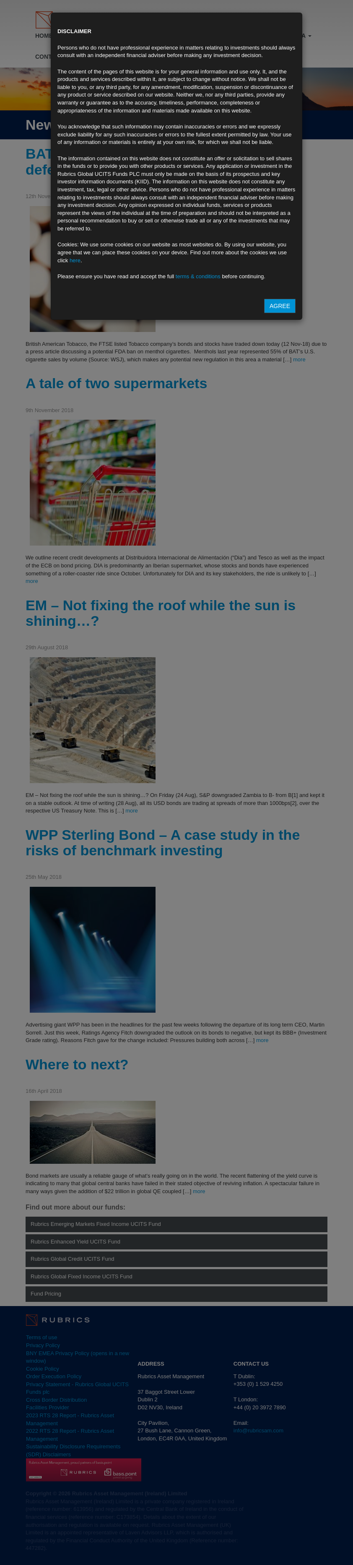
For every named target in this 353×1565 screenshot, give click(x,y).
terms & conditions (198, 276)
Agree (280, 306)
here (75, 260)
